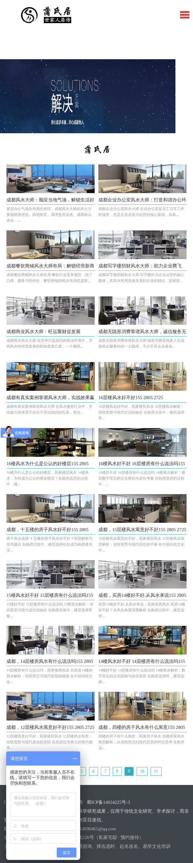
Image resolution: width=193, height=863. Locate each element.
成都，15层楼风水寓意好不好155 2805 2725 (142, 529)
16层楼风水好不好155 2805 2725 (130, 397)
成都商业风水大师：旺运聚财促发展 (43, 331)
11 (156, 771)
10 (142, 771)
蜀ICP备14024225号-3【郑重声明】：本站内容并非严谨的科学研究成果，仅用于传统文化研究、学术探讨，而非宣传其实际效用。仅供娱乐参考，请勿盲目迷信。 (96, 811)
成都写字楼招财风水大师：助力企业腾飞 (140, 265)
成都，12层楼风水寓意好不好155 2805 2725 (50, 727)
